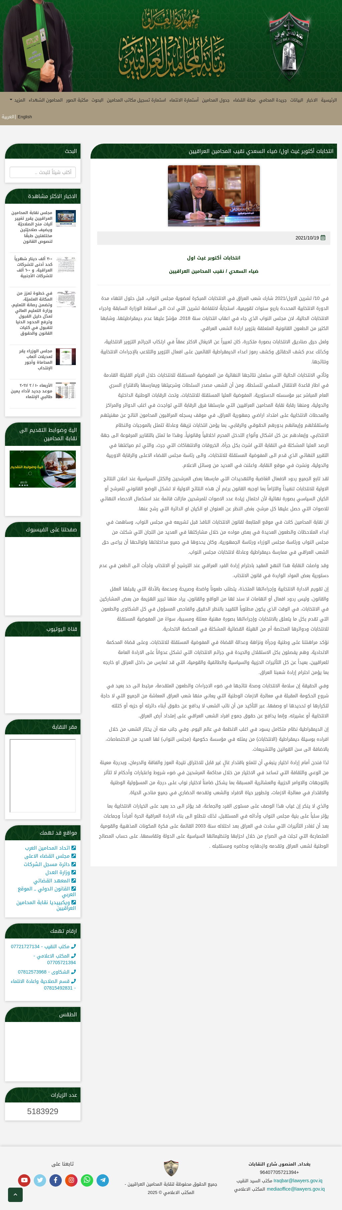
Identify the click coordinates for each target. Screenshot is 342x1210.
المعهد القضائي (54, 880)
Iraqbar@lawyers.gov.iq (298, 1180)
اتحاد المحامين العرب (50, 848)
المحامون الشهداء (46, 100)
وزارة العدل (60, 872)
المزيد (17, 100)
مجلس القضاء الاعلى (50, 856)
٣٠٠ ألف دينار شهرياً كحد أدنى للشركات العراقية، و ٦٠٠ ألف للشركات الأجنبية (33, 267)
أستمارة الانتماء (184, 100)
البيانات (296, 100)
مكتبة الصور (77, 100)
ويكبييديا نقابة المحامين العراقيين (46, 905)
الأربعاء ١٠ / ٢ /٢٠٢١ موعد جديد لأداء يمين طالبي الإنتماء (31, 391)
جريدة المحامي (273, 100)
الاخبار (312, 100)
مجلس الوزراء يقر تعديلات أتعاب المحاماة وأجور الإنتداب (35, 359)
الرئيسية (329, 100)
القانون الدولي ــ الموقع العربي (47, 891)
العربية (8, 117)
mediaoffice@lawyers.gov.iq (296, 1189)
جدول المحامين (216, 100)
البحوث (98, 100)
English (25, 117)
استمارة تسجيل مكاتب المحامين (136, 100)
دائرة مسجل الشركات (50, 864)
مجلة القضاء (244, 100)
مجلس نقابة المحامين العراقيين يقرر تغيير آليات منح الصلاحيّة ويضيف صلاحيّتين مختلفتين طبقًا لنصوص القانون (31, 227)
